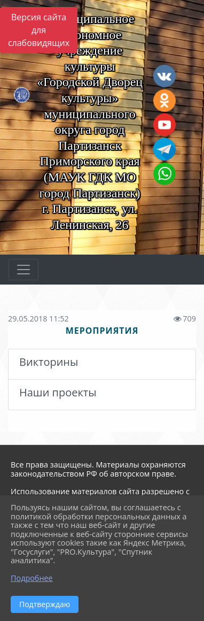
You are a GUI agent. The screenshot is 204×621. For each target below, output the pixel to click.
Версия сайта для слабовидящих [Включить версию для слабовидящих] (38, 30)
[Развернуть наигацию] (23, 269)
